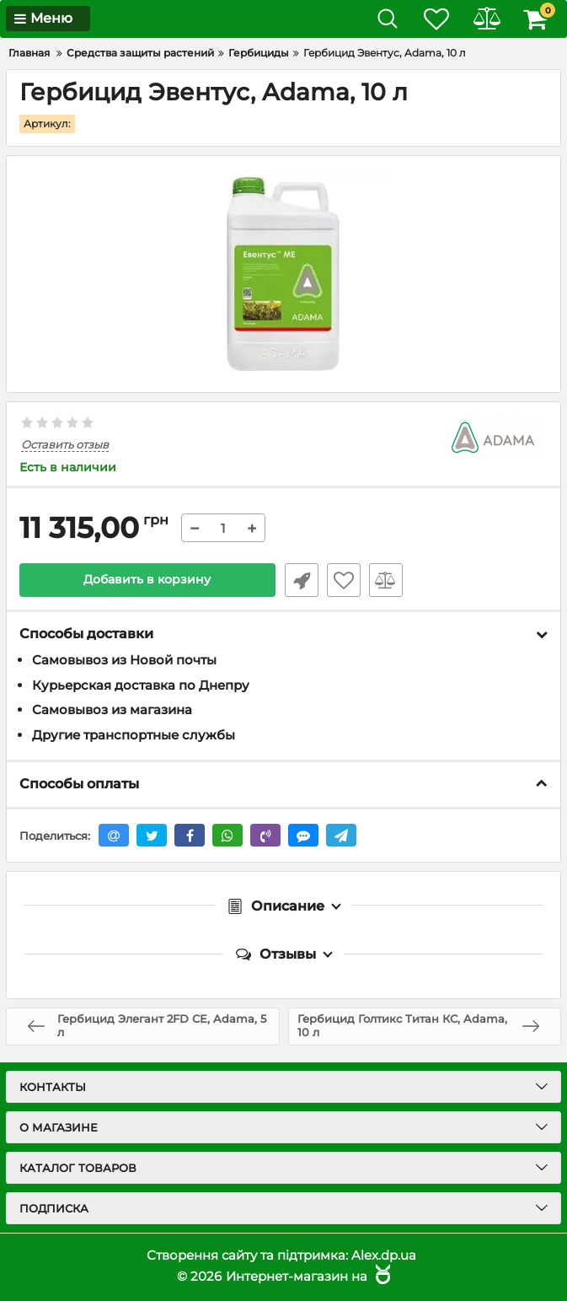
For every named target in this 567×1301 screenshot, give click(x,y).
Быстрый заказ (301, 580)
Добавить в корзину (147, 580)
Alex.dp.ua (383, 1255)
